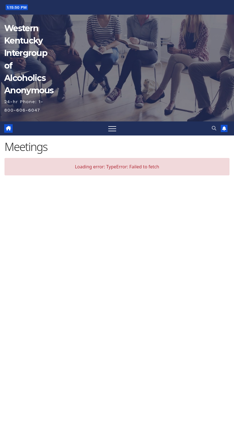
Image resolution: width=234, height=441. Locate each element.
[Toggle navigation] (112, 128)
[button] (214, 128)
